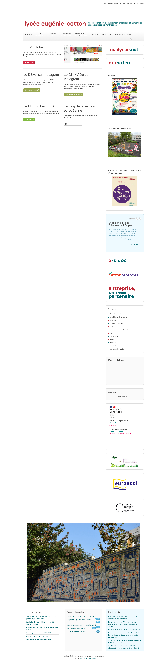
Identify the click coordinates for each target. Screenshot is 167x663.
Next (140, 218)
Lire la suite (135, 244)
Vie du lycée (66, 34)
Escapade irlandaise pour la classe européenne (124, 629)
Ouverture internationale (123, 34)
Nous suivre (139, 4)
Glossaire (90, 656)
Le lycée (39, 34)
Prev (137, 218)
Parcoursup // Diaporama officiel (77, 628)
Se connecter (99, 656)
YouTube (29, 63)
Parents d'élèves (106, 34)
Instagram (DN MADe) (73, 94)
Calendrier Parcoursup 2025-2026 (37, 636)
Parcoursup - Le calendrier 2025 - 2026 (39, 633)
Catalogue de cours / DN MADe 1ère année (81, 616)
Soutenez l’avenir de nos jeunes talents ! (39, 639)
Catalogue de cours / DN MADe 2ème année (81, 625)
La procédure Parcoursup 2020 (77, 631)
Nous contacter (126, 4)
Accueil (28, 34)
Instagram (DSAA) (32, 90)
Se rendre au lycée (110, 4)
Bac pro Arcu (29, 119)
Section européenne (73, 124)
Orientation (81, 34)
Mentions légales (68, 656)
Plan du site (80, 656)
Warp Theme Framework (87, 658)
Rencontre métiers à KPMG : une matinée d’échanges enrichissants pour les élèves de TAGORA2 (123, 624)
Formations (52, 34)
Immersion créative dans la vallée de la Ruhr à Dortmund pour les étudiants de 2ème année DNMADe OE (123, 635)
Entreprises (94, 34)
